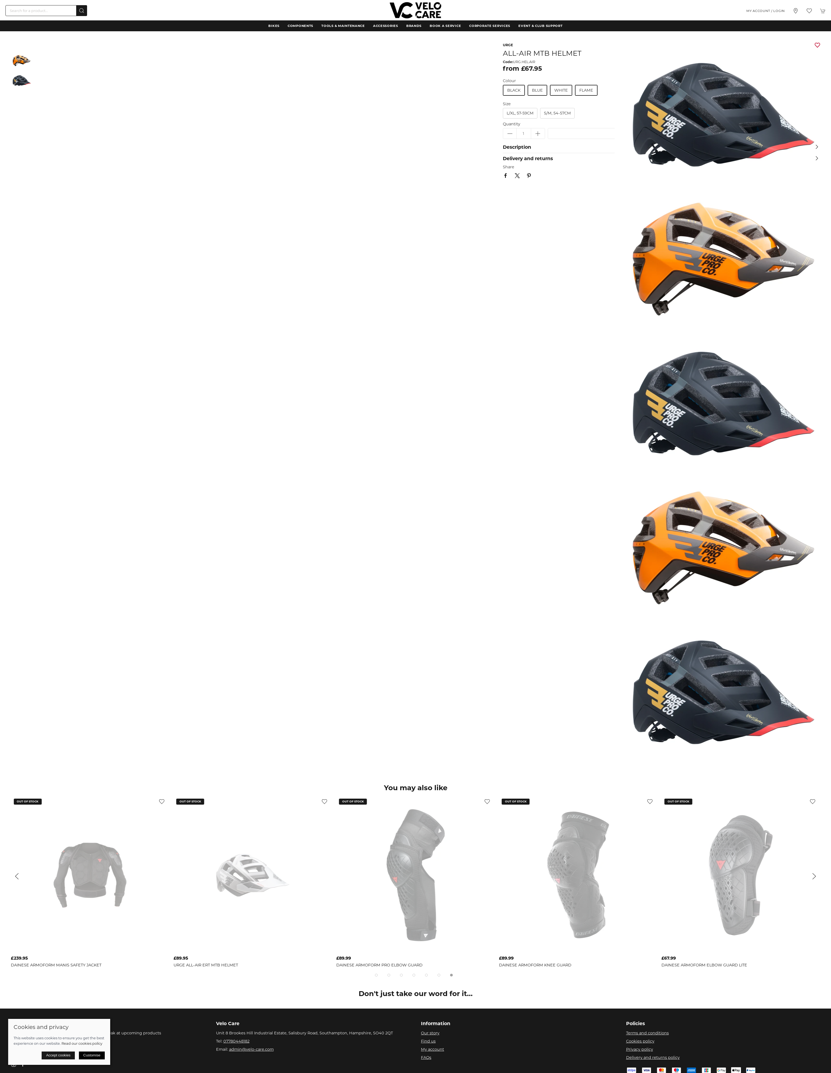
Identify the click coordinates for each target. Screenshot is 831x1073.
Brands (413, 26)
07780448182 (236, 1041)
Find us (428, 1041)
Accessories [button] (385, 26)
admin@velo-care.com (251, 1049)
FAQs (426, 1057)
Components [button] (300, 26)
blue (537, 90)
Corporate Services (489, 26)
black (514, 90)
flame (586, 90)
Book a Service (445, 26)
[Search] (46, 10)
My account (432, 1049)
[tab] (376, 975)
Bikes (273, 26)
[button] (809, 11)
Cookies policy (640, 1041)
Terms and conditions (647, 1033)
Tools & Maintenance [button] (343, 26)
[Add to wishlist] (650, 801)
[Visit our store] (795, 11)
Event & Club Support (540, 26)
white (561, 90)
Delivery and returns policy (653, 1057)
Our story (430, 1033)
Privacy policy (639, 1049)
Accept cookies (58, 1055)
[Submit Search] (81, 10)
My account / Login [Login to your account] (765, 11)
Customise (91, 1055)
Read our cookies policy (81, 1043)
